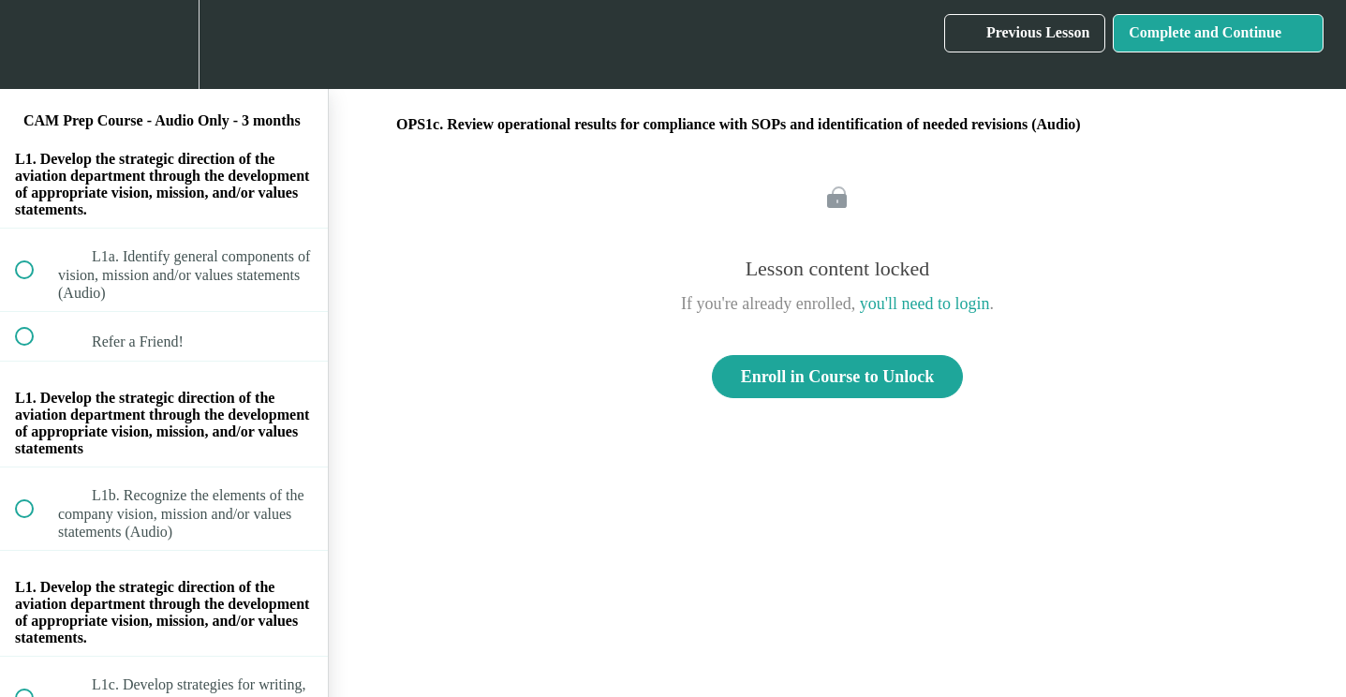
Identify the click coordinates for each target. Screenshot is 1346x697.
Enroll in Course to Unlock (838, 376)
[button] (34, 44)
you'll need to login (925, 303)
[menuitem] (164, 44)
